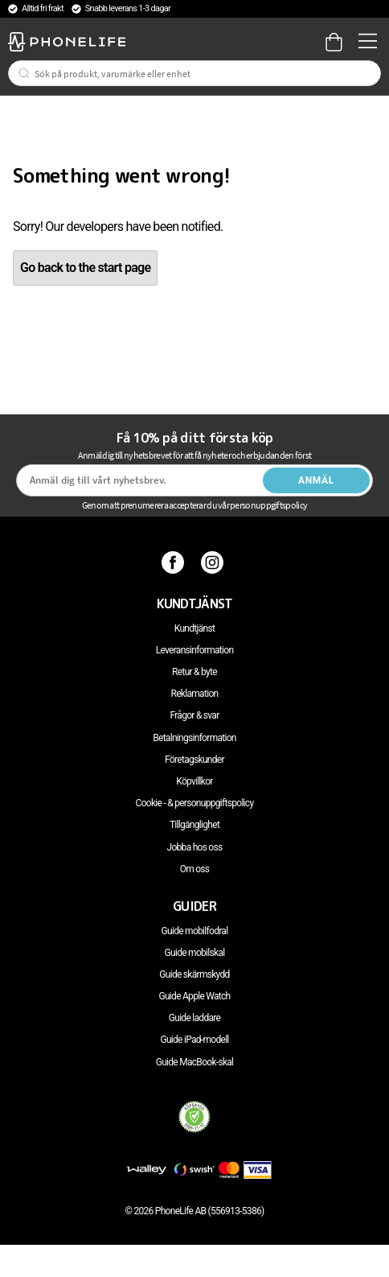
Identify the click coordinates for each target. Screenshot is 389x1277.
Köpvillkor (194, 781)
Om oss (195, 869)
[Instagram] (214, 561)
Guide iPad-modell (194, 1039)
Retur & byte (194, 672)
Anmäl (316, 480)
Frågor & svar (194, 715)
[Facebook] (175, 561)
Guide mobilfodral (195, 931)
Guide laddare (194, 1018)
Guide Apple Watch (194, 996)
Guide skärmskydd (194, 974)
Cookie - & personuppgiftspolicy (195, 803)
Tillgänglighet (194, 824)
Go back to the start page (85, 267)
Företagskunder (194, 759)
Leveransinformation (195, 650)
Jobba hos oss (195, 847)
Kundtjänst (194, 628)
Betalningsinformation (194, 738)
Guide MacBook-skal (195, 1062)
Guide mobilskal (195, 952)
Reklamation (195, 693)
